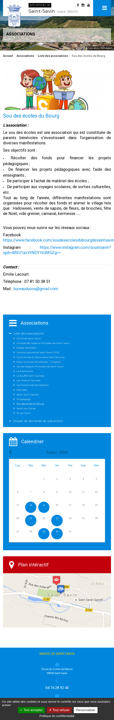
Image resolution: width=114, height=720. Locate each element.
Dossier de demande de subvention (38, 421)
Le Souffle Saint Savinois (30, 375)
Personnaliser (86, 710)
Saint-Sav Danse (26, 408)
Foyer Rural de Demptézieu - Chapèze (38, 361)
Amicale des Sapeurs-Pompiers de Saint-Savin (43, 343)
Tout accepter (31, 710)
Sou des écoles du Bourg (30, 403)
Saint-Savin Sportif (27, 394)
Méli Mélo (21, 389)
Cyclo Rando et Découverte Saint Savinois (40, 357)
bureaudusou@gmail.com (35, 288)
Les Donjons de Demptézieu (32, 385)
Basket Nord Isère (26, 347)
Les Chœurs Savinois (28, 380)
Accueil (8, 55)
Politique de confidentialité (56, 716)
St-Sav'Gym (23, 413)
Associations (25, 55)
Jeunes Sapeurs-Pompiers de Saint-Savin (40, 366)
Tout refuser (59, 710)
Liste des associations (53, 55)
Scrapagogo (23, 399)
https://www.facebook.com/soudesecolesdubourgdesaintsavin (58, 240)
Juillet (57, 452)
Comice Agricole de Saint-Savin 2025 (37, 352)
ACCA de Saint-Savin (28, 338)
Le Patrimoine (24, 371)
